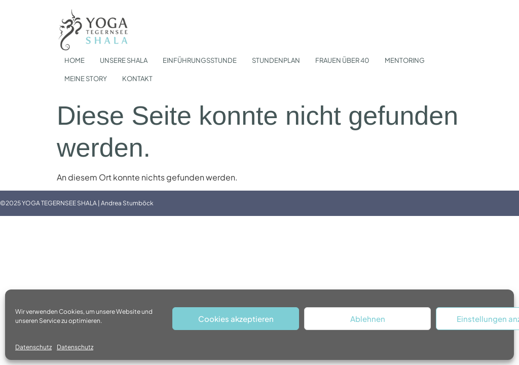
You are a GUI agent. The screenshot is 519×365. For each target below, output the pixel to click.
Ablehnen (367, 318)
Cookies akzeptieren (236, 318)
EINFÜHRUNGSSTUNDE (200, 60)
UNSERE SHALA (123, 60)
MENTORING (405, 60)
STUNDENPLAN (276, 60)
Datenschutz (33, 347)
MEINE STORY (85, 79)
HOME (74, 60)
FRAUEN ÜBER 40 (342, 60)
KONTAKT (137, 79)
